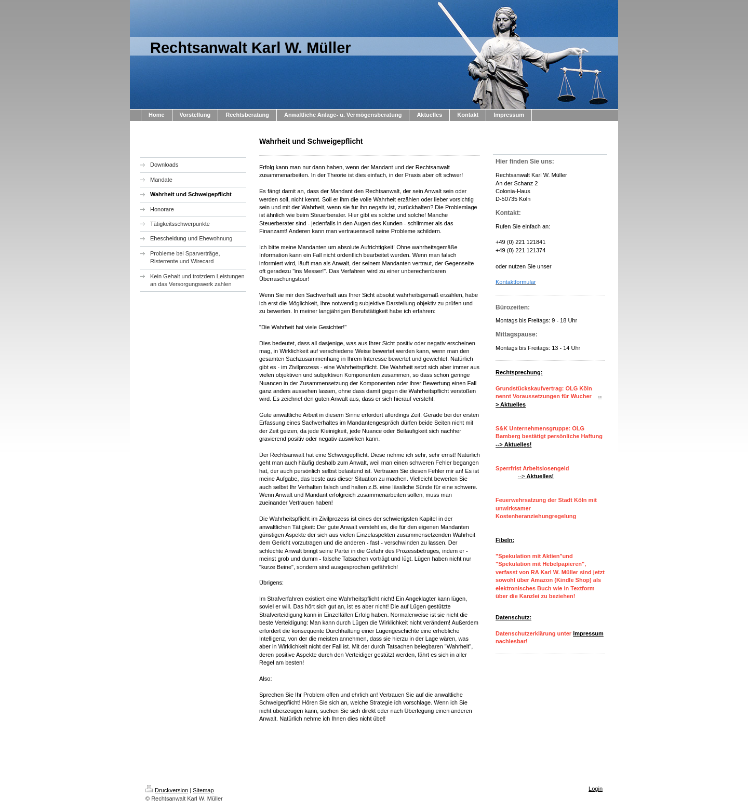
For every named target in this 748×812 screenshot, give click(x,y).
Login (596, 789)
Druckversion (166, 790)
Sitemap (203, 790)
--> (536, 476)
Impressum (588, 633)
